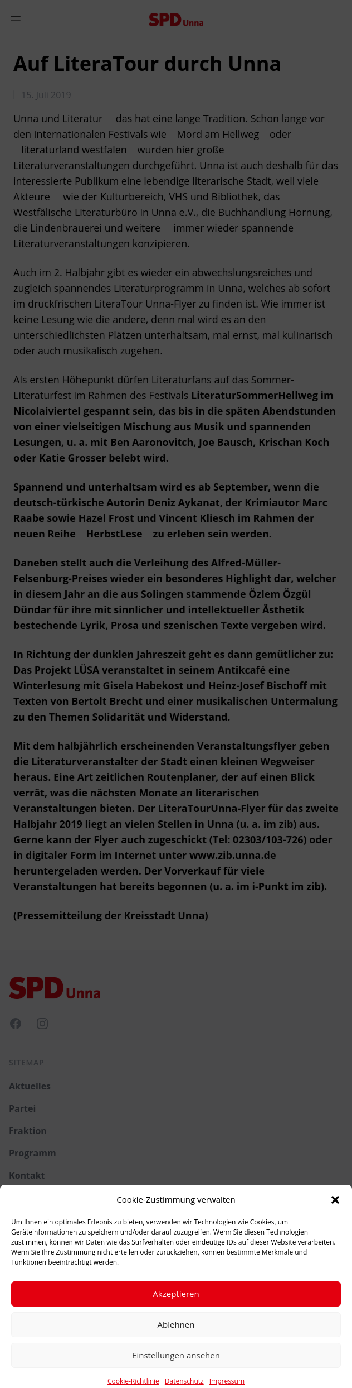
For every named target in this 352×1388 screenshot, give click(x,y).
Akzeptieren (176, 1307)
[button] (335, 1212)
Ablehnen (176, 1337)
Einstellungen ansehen (176, 1368)
